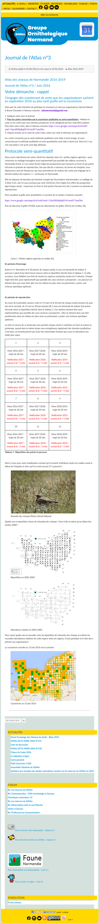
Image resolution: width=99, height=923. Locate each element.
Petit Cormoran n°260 (21, 763)
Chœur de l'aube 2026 (21, 752)
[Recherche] (13, 720)
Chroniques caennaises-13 (20, 797)
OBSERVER (33, 3)
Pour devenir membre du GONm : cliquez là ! (32, 840)
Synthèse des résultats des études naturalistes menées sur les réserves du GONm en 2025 (52, 771)
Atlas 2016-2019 (75, 69)
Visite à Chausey (15, 809)
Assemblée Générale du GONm (25, 767)
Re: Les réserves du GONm (20, 790)
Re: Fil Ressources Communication (24, 812)
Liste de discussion (19, 744)
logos (65, 912)
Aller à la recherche (49, 15)
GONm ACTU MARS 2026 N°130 (26, 748)
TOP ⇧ (70, 920)
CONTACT (31, 8)
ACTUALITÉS (8, 3)
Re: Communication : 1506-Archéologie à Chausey (31, 793)
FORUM (93, 3)
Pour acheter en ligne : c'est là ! (25, 881)
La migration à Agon (20, 756)
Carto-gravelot (17, 760)
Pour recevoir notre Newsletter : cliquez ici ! (31, 830)
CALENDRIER (18, 8)
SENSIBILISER (70, 3)
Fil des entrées (14, 902)
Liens (59, 912)
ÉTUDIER (44, 3)
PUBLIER (83, 3)
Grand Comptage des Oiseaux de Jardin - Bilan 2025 (35, 737)
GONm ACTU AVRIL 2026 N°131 (26, 741)
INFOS (6, 8)
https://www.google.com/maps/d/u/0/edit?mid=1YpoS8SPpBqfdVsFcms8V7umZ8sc (44, 200)
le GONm (21, 3)
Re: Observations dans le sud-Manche (25, 805)
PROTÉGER (56, 3)
